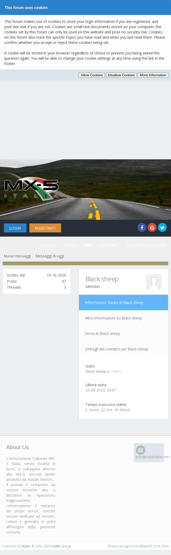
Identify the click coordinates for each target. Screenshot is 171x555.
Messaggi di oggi (49, 255)
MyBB (25, 546)
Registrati (45, 228)
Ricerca (69, 244)
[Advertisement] (85, 120)
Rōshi (144, 546)
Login (15, 228)
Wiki (87, 244)
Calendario (109, 244)
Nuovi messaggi (17, 255)
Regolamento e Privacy (146, 244)
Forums (48, 244)
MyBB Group (61, 546)
